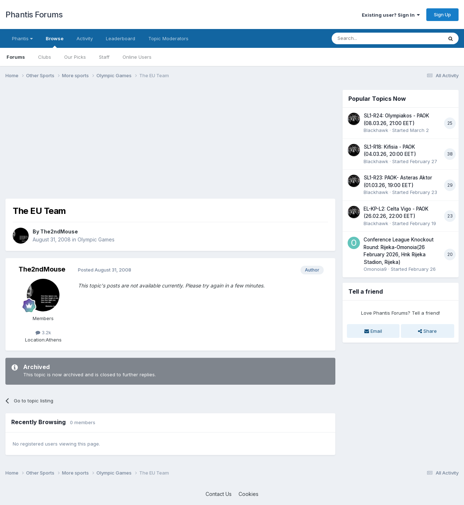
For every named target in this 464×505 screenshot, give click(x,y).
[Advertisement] (137, 140)
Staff (104, 57)
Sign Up (442, 14)
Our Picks (75, 57)
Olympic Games (96, 239)
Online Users (137, 57)
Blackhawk (376, 130)
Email (373, 331)
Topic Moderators (168, 38)
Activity (84, 38)
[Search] (369, 38)
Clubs (44, 57)
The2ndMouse (59, 231)
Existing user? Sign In (391, 15)
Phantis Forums (33, 14)
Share (427, 331)
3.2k (43, 332)
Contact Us (219, 494)
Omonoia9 (375, 269)
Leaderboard (120, 38)
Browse (54, 42)
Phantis (22, 38)
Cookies (248, 494)
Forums (16, 57)
